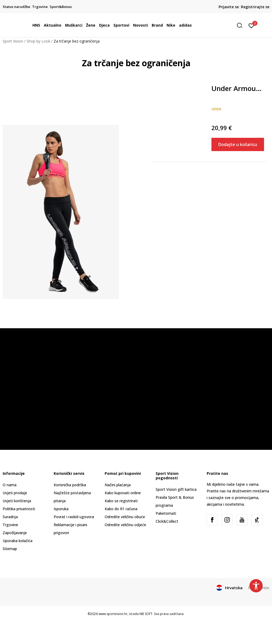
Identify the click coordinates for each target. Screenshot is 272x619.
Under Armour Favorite (237, 88)
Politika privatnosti (19, 508)
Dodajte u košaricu (237, 144)
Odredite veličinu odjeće (125, 524)
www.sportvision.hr (113, 614)
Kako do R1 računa (121, 508)
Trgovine (10, 524)
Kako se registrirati (121, 500)
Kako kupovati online (123, 492)
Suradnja (10, 516)
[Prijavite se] (251, 25)
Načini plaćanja (118, 484)
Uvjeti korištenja (17, 500)
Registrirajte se (255, 6)
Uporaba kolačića (17, 540)
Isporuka (61, 508)
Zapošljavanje (15, 532)
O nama (9, 484)
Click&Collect (167, 521)
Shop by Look (38, 41)
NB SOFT (145, 614)
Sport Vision (13, 41)
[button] (241, 25)
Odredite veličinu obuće (125, 516)
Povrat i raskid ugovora (74, 516)
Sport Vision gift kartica (176, 489)
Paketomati (166, 513)
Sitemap (10, 548)
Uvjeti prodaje (15, 492)
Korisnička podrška (70, 484)
